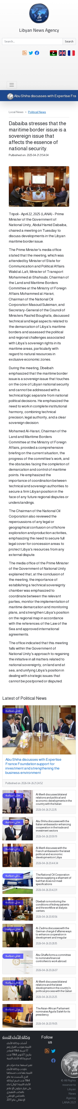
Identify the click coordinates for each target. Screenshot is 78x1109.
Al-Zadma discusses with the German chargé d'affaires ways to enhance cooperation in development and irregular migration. (53, 934)
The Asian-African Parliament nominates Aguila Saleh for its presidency (53, 1011)
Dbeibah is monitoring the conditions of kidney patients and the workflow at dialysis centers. (52, 906)
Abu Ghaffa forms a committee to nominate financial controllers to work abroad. (53, 958)
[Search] (32, 41)
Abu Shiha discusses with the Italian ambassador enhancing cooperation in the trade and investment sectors (53, 826)
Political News (37, 112)
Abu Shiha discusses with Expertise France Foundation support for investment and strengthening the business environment (33, 766)
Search (69, 41)
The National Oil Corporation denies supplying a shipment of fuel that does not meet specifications (53, 879)
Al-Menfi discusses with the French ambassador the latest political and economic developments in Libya (53, 853)
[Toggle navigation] (12, 85)
